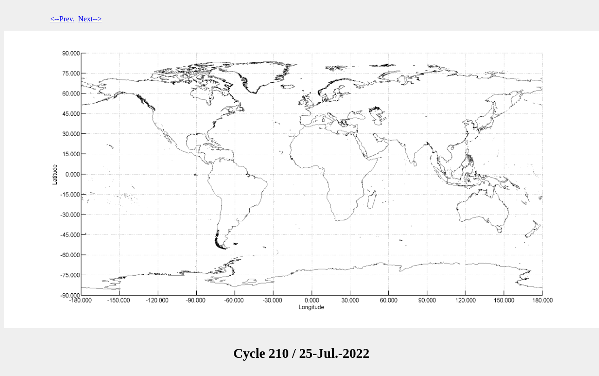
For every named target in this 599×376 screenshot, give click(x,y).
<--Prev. (62, 19)
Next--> (90, 19)
